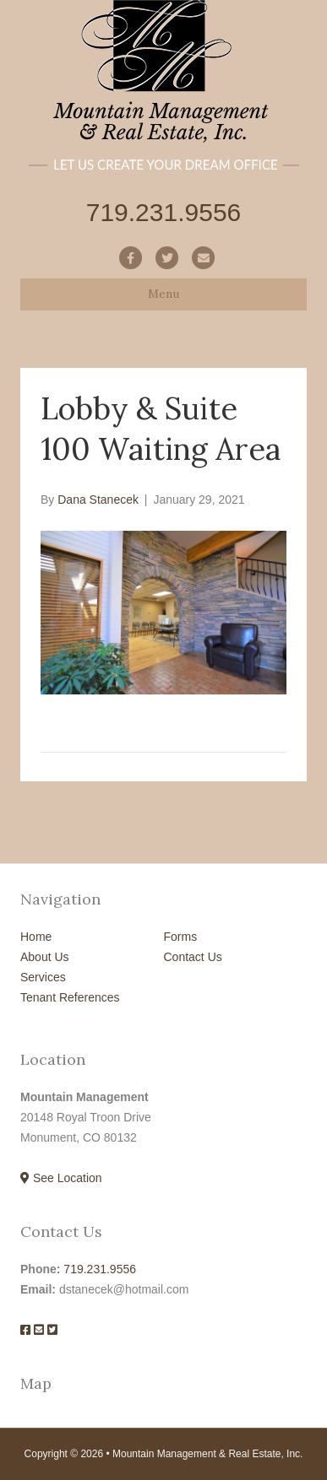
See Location (61, 1178)
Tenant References (70, 997)
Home (36, 936)
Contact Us (193, 957)
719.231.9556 (99, 1269)
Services (43, 977)
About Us (44, 957)
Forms (181, 936)
